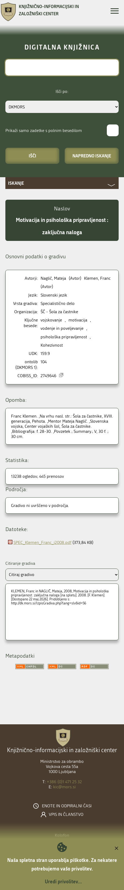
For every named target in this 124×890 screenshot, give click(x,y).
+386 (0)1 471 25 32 (64, 781)
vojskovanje (51, 320)
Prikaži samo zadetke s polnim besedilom (43, 130)
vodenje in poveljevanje (62, 328)
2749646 (48, 375)
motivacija (77, 320)
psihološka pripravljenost (64, 336)
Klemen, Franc (97, 278)
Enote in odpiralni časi (67, 806)
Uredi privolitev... (63, 881)
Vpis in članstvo (66, 814)
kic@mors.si (64, 786)
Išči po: (62, 91)
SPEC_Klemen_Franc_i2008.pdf (42, 542)
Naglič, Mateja (53, 278)
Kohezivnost (52, 345)
